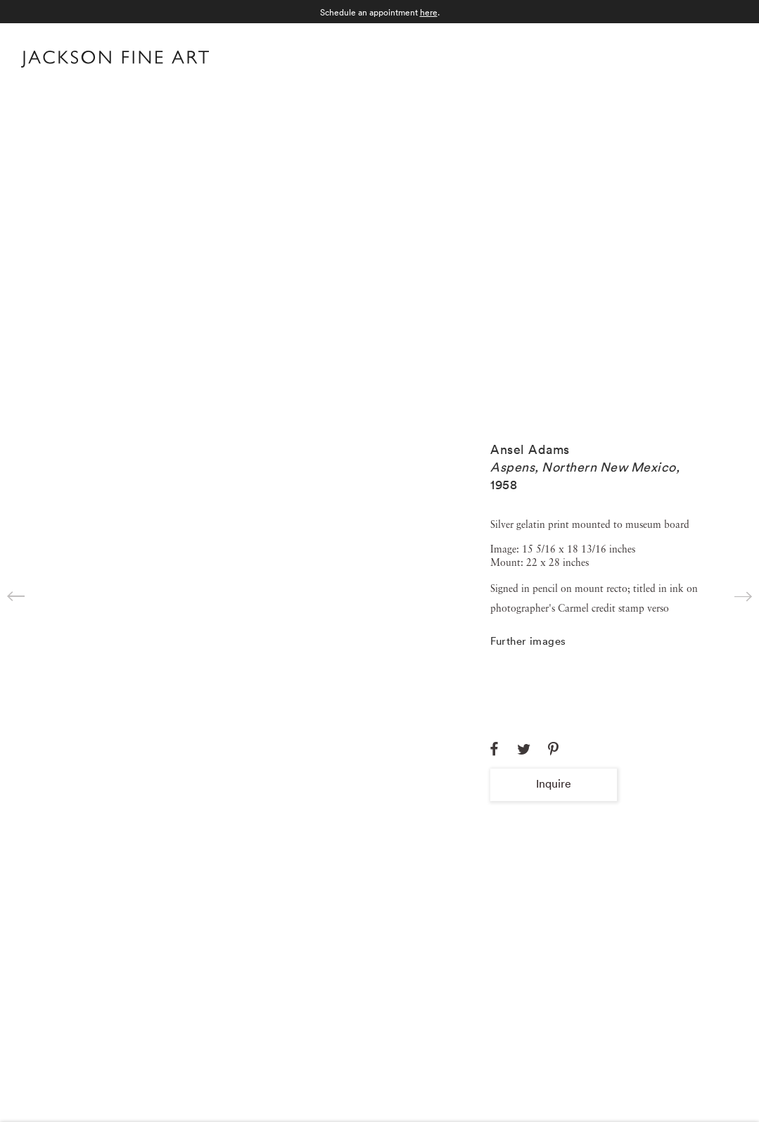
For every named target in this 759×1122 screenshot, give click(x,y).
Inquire (553, 783)
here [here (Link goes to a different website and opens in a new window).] (429, 12)
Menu (724, 57)
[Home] (115, 62)
